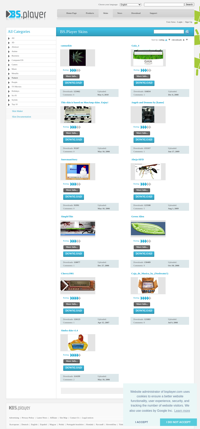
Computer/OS (17, 60)
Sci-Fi (14, 95)
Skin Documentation (21, 116)
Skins (105, 13)
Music (14, 69)
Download (136, 13)
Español (43, 424)
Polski (61, 424)
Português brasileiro (75, 424)
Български (14, 424)
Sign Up (188, 22)
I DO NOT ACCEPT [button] (178, 422)
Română (89, 424)
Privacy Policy (28, 418)
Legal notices (87, 418)
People (14, 82)
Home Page (71, 13)
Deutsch (25, 424)
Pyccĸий (99, 424)
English (34, 424)
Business (15, 56)
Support (153, 13)
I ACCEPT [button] (141, 422)
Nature (15, 78)
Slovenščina (111, 424)
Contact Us (74, 418)
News (119, 13)
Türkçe (122, 424)
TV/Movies (17, 86)
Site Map (63, 418)
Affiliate (53, 418)
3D (13, 42)
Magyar (53, 424)
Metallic (15, 73)
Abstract (15, 47)
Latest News (42, 418)
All (13, 38)
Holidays (15, 91)
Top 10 (15, 104)
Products (90, 13)
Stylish (15, 100)
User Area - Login (174, 22)
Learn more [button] (182, 410)
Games (15, 64)
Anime (14, 51)
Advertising (14, 418)
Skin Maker (17, 111)
